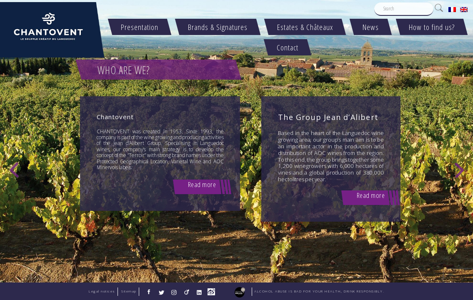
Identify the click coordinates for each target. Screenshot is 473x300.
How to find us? (432, 27)
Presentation (140, 27)
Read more (202, 184)
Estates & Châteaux (305, 27)
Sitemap (129, 291)
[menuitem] (452, 9)
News (371, 27)
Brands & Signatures (218, 27)
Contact (288, 47)
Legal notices (102, 291)
